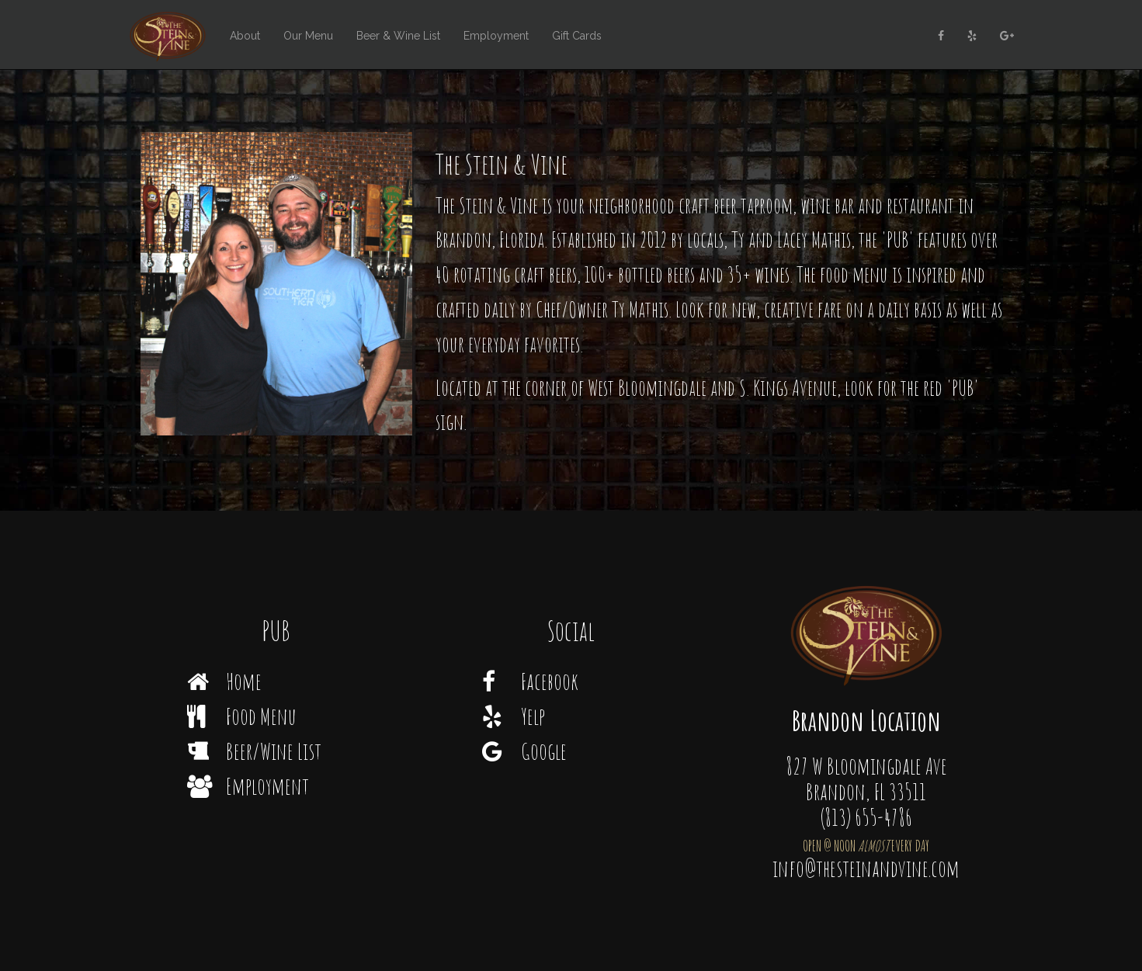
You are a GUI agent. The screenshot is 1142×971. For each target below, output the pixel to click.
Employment (496, 35)
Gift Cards (577, 35)
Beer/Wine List (254, 751)
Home (224, 681)
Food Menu (242, 716)
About (245, 35)
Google (524, 751)
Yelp (513, 716)
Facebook (530, 681)
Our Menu (308, 35)
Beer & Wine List (398, 35)
